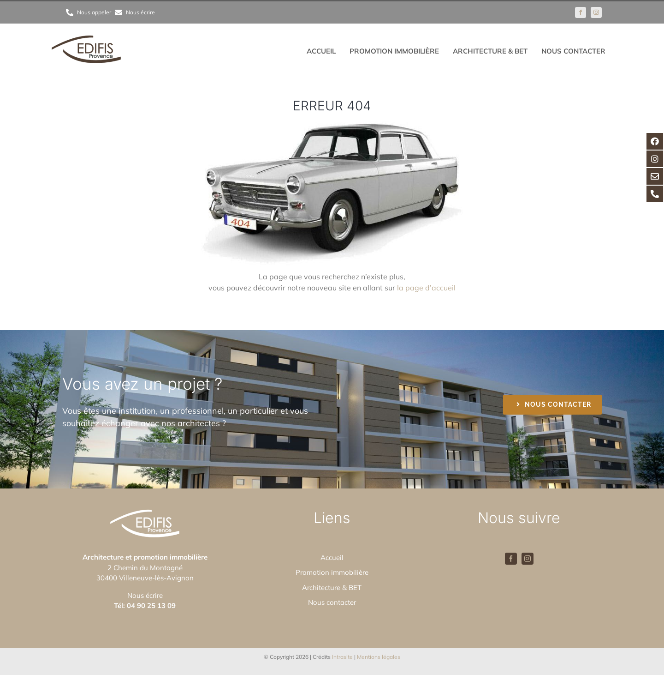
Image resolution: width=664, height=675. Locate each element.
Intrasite (342, 656)
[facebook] (580, 12)
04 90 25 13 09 (151, 605)
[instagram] (596, 12)
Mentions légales (378, 656)
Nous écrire (145, 595)
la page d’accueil (426, 287)
